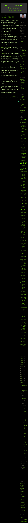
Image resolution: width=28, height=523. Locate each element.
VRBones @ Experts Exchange (23, 503)
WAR (22, 332)
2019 (22, 364)
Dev (22, 178)
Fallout (23, 191)
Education (23, 183)
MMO (22, 249)
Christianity (23, 153)
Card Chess (22, 63)
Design (23, 177)
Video (25, 325)
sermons (23, 293)
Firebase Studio (23, 194)
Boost (22, 141)
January (24, 467)
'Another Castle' (11, 56)
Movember (23, 252)
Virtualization (23, 329)
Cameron (23, 145)
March (23, 461)
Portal (25, 269)
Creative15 (23, 166)
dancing (25, 169)
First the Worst (23, 196)
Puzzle (23, 278)
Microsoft (23, 246)
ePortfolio (23, 187)
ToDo (24, 309)
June (23, 455)
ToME (23, 310)
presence (23, 271)
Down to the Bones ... (14, 7)
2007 (22, 475)
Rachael (23, 279)
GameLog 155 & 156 (24, 419)
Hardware (23, 214)
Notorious (22, 66)
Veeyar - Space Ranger (22, 104)
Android (23, 128)
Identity (23, 224)
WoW (25, 344)
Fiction (21, 193)
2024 (22, 356)
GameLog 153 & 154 (7, 17)
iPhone (22, 227)
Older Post (16, 104)
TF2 (23, 306)
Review (23, 288)
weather (23, 337)
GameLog (16, 97)
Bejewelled (23, 135)
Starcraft (23, 301)
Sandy (24, 291)
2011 (22, 380)
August (23, 402)
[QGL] (22, 119)
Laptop (23, 234)
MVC (23, 255)
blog (25, 138)
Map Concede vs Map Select (23, 88)
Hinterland (23, 219)
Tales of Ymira (23, 101)
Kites (25, 231)
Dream (25, 178)
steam (23, 303)
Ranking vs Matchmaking (23, 84)
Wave (25, 334)
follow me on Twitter (24, 518)
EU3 (21, 188)
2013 (22, 376)
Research (23, 287)
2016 (22, 370)
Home (10, 104)
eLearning (23, 184)
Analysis (23, 127)
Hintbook (23, 218)
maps (25, 243)
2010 (22, 382)
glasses (23, 211)
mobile (25, 249)
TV (24, 322)
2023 (22, 358)
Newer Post (3, 104)
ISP (23, 228)
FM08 (22, 199)
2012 (22, 378)
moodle (25, 250)
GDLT (24, 209)
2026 (22, 353)
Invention (23, 225)
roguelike (23, 290)
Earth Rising (22, 99)
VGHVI (22, 325)
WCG (23, 335)
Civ (21, 154)
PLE (22, 268)
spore (22, 297)
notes (25, 259)
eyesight (24, 188)
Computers (23, 165)
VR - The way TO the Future (23, 57)
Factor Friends (23, 64)
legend (23, 240)
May (23, 457)
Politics (22, 269)
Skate (22, 294)
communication (23, 160)
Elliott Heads (23, 185)
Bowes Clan (22, 483)
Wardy (25, 332)
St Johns (22, 298)
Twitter (22, 323)
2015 (22, 372)
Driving (22, 180)
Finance (25, 193)
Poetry (25, 268)
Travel (25, 319)
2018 (22, 366)
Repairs (23, 285)
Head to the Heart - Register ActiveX (25, 411)
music (23, 253)
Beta (22, 137)
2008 (22, 473)
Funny (22, 203)
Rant (25, 282)
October (24, 393)
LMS (22, 243)
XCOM (23, 345)
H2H (25, 212)
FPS (25, 200)
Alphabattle (23, 125)
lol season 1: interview (24, 434)
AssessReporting (23, 132)
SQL (25, 297)
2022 (22, 360)
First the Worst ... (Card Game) (23, 71)
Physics (22, 266)
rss (21, 291)
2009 (22, 471)
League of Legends (5, 47)
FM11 (22, 200)
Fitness (22, 197)
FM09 (25, 199)
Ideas (25, 222)
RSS (17, 101)
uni (25, 323)
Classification (23, 156)
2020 (22, 362)
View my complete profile (22, 42)
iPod (25, 227)
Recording (23, 284)
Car (22, 147)
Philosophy (23, 265)
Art (25, 131)
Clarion (24, 154)
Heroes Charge (23, 215)
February (24, 463)
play (25, 266)
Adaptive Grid (24, 122)
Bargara (23, 134)
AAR (25, 119)
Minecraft (23, 247)
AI (24, 123)
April (23, 459)
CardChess (23, 150)
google (22, 212)
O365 (22, 262)
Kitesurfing (23, 233)
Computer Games (9, 97)
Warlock (22, 334)
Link (24, 241)
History (23, 221)
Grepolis (3, 53)
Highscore (23, 216)
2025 (22, 354)
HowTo (22, 222)
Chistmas (23, 151)
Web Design (23, 338)
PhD (25, 263)
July (23, 405)
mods (21, 250)
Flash (25, 197)
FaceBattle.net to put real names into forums (25, 449)
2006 (22, 476)
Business (22, 144)
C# (25, 144)
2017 (22, 368)
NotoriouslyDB (23, 68)
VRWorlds (23, 331)
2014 (22, 374)
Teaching (23, 304)
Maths (23, 244)
